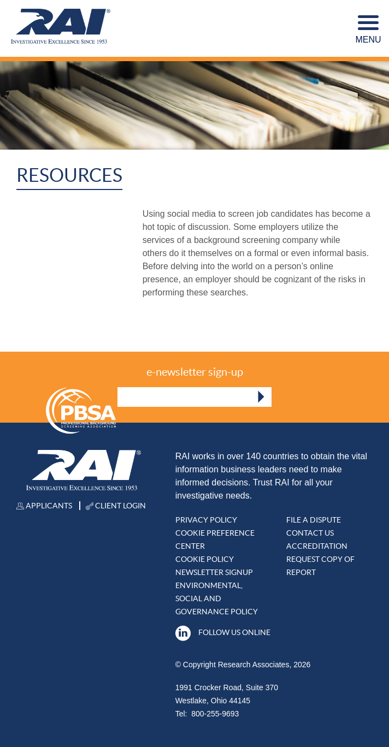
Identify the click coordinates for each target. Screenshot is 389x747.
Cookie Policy (204, 559)
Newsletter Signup (214, 572)
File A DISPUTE (313, 519)
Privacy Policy (206, 519)
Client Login (116, 505)
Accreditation (316, 546)
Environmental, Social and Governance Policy (216, 598)
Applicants (44, 505)
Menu (368, 29)
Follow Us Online (222, 632)
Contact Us (310, 533)
